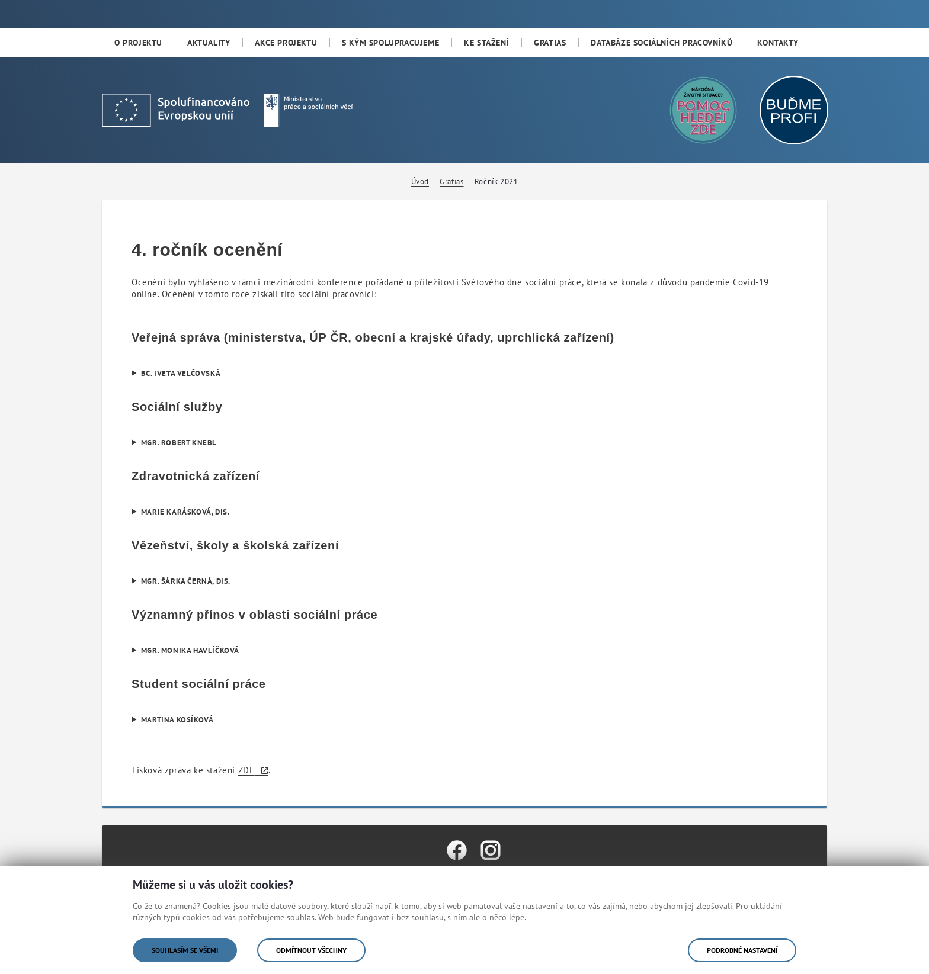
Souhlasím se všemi (185, 950)
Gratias (451, 181)
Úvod (420, 181)
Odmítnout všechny (311, 950)
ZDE (246, 770)
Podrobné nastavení (742, 950)
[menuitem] (138, 42)
